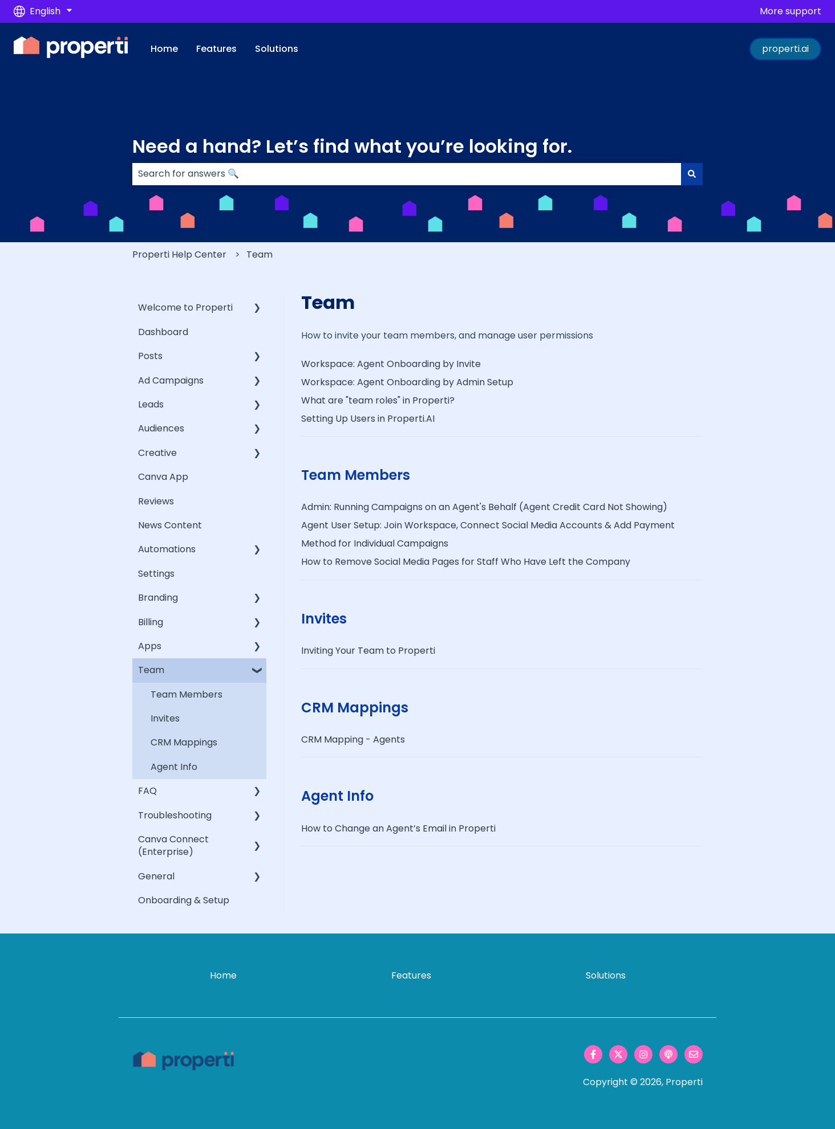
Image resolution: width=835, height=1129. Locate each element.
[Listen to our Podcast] (668, 1054)
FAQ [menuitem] (147, 790)
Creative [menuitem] (157, 452)
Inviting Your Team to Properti (368, 650)
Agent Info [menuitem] (174, 766)
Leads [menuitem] (151, 404)
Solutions (276, 49)
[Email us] (693, 1054)
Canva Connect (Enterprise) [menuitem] (173, 845)
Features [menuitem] (411, 975)
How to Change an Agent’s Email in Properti (398, 828)
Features (216, 49)
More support (790, 11)
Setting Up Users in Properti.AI (368, 418)
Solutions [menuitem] (606, 975)
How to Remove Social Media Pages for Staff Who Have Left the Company (465, 561)
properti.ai (785, 48)
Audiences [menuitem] (161, 428)
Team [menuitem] (151, 669)
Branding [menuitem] (158, 597)
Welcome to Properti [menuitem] (185, 307)
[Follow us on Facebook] (593, 1054)
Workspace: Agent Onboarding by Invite (391, 363)
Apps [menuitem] (149, 646)
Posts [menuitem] (150, 355)
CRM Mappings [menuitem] (184, 742)
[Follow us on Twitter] (618, 1054)
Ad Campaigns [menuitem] (171, 380)
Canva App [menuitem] (163, 476)
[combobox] (406, 174)
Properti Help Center (179, 254)
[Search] (692, 174)
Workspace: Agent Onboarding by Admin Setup (407, 382)
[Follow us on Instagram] (643, 1054)
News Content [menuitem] (170, 525)
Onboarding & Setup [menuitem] (183, 900)
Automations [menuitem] (167, 549)
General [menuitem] (156, 876)
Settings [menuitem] (156, 573)
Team (259, 254)
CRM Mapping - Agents (353, 739)
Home (164, 49)
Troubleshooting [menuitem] (175, 815)
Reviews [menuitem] (156, 501)
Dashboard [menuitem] (163, 332)
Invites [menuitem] (165, 718)
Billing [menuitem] (150, 622)
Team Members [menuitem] (186, 694)
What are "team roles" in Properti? (378, 400)
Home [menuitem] (223, 975)
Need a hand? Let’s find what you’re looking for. (352, 146)
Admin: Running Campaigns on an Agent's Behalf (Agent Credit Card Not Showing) (484, 506)
